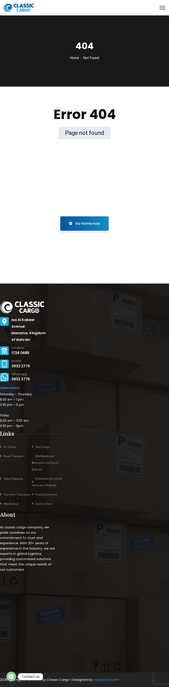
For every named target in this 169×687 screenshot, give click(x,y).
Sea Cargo (42, 447)
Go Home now (84, 223)
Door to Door (44, 503)
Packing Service (46, 494)
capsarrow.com (106, 679)
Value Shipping (13, 478)
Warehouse (11, 503)
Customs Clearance (17, 494)
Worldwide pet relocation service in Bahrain (45, 462)
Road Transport (14, 456)
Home (74, 58)
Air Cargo (10, 447)
